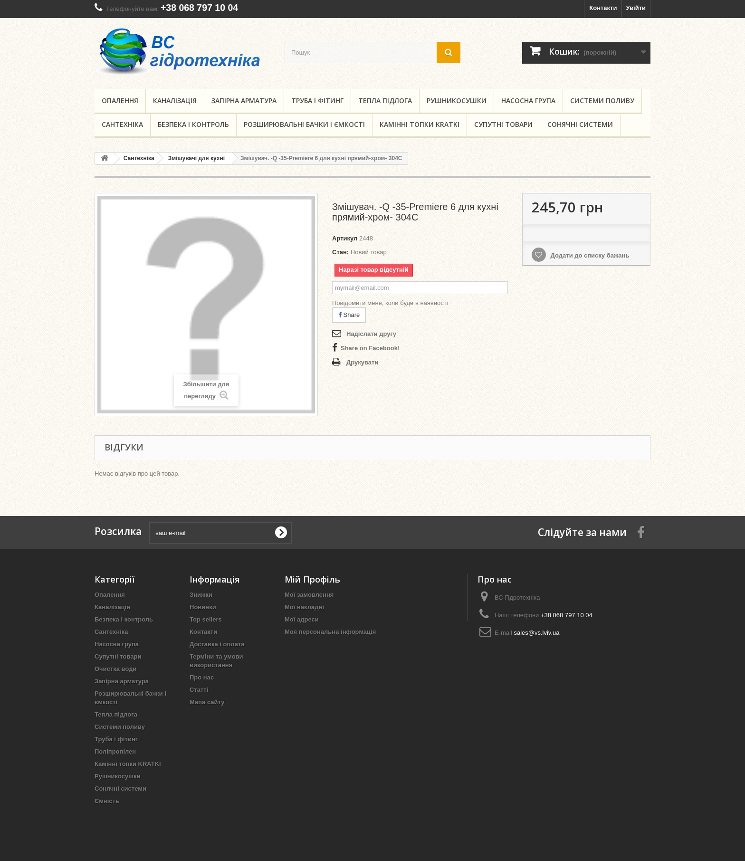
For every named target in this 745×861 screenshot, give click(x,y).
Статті (199, 689)
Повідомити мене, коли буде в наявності (390, 302)
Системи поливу (602, 100)
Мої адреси (302, 619)
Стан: (340, 252)
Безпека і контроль (193, 124)
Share (349, 314)
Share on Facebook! (370, 348)
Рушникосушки (457, 100)
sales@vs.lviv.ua (536, 632)
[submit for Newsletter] (280, 532)
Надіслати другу (371, 333)
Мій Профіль (312, 579)
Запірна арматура (244, 100)
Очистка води (115, 668)
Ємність (107, 800)
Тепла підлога (385, 100)
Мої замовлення (309, 594)
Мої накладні (304, 607)
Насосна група (528, 100)
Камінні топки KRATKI (419, 124)
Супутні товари (503, 124)
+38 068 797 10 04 (199, 7)
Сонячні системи (580, 124)
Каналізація (175, 100)
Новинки (203, 607)
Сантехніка (122, 124)
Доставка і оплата (217, 644)
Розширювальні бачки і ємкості (304, 124)
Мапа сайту (207, 702)
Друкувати (362, 362)
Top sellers (206, 619)
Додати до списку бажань (589, 255)
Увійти (636, 7)
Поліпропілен (115, 751)
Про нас (202, 677)
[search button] (448, 52)
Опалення (120, 100)
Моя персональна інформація (330, 631)
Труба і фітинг (317, 100)
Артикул (344, 238)
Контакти (603, 7)
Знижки (201, 594)
